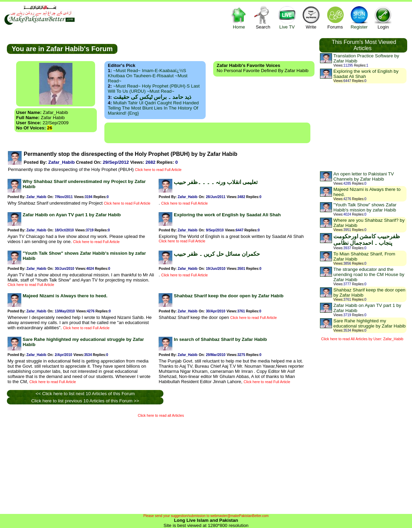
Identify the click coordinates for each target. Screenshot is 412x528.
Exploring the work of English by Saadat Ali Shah (227, 214)
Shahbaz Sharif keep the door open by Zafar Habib (228, 295)
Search (263, 17)
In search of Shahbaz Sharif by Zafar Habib (220, 339)
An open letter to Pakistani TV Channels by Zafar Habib (363, 176)
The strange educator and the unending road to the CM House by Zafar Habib (368, 274)
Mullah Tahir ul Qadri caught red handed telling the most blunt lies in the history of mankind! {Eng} (153, 108)
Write (311, 17)
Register (359, 17)
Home (239, 17)
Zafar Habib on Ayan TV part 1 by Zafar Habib (72, 214)
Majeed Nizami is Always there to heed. (65, 295)
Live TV (287, 17)
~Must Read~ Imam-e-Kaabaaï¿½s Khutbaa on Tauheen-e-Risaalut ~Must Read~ (147, 75)
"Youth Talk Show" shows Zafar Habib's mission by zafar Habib (365, 207)
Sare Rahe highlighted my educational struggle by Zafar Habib (369, 323)
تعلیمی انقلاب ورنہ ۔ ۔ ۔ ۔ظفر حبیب (216, 182)
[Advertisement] (207, 133)
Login (383, 17)
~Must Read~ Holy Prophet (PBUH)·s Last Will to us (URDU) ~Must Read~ (153, 88)
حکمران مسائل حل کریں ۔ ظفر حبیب (217, 254)
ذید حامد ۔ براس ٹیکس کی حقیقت (152, 97)
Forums (335, 17)
